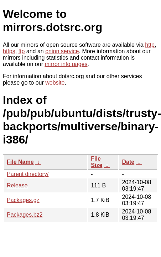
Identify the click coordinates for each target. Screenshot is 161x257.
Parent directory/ (27, 174)
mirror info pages (66, 64)
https (9, 51)
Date (128, 162)
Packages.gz (23, 200)
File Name (20, 162)
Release (17, 185)
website (54, 83)
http (150, 45)
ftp (22, 51)
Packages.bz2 (25, 215)
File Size (96, 162)
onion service (62, 51)
